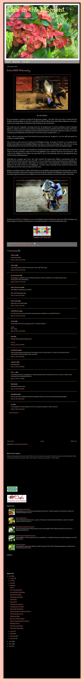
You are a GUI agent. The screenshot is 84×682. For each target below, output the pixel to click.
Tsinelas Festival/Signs (16, 626)
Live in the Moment (36, 9)
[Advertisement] (42, 427)
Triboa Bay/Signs (15, 616)
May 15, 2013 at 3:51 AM (17, 305)
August (12, 578)
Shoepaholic (13, 602)
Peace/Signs (13, 599)
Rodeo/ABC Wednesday (19, 71)
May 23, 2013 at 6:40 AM (17, 409)
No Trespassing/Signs (16, 590)
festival (21, 245)
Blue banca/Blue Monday (17, 618)
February (13, 636)
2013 (10, 576)
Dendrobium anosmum (16, 604)
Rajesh (13, 384)
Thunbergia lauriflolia (16, 597)
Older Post (74, 441)
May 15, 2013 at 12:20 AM (18, 270)
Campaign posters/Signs (17, 606)
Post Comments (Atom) (21, 444)
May (11, 585)
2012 (10, 641)
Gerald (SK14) (15, 350)
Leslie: (13, 321)
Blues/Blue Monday (15, 594)
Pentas (12, 587)
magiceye (13, 362)
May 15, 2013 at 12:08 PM (18, 331)
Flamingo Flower (15, 623)
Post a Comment (13, 412)
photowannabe (15, 275)
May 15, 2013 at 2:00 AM (17, 295)
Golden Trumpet (20, 544)
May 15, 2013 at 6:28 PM (17, 366)
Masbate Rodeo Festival (30, 245)
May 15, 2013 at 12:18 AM (18, 259)
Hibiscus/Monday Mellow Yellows (19, 621)
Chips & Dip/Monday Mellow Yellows (20, 611)
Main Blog (25, 61)
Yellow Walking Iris (21, 518)
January (12, 638)
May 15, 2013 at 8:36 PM (17, 388)
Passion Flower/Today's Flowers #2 (25, 535)
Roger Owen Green (16, 287)
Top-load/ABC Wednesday (17, 592)
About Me (16, 61)
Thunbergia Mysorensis (16, 614)
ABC (13, 245)
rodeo (37, 245)
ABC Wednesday (45, 237)
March (12, 633)
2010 (10, 646)
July (11, 580)
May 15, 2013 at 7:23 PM (17, 378)
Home (8, 61)
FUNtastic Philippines (23, 219)
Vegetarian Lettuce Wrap (23, 509)
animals (16, 245)
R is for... (13, 342)
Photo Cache (14, 301)
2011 (10, 644)
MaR (12, 336)
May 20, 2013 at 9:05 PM (17, 399)
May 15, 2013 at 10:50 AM (18, 315)
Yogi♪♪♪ (13, 372)
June (11, 583)
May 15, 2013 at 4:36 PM (17, 356)
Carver (13, 265)
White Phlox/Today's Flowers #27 (25, 527)
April (12, 631)
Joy (12, 404)
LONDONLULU (15, 311)
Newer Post (10, 441)
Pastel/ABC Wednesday (16, 628)
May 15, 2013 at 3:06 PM (17, 344)
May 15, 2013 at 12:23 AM (18, 282)
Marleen (13, 255)
